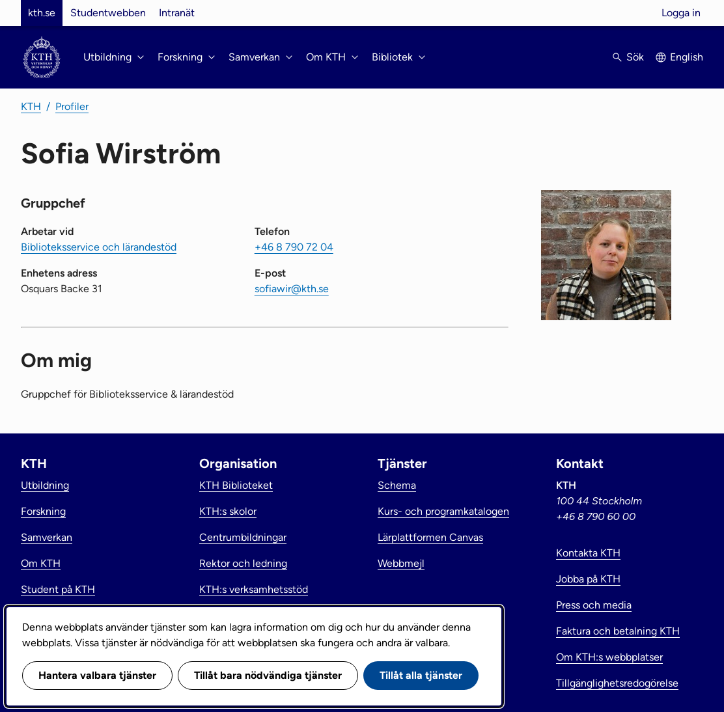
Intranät (177, 13)
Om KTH (41, 563)
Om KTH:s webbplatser (609, 657)
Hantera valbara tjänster (97, 675)
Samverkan (46, 537)
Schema (397, 485)
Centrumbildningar (242, 537)
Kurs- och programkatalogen (443, 511)
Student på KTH (58, 589)
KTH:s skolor (228, 511)
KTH (31, 106)
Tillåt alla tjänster (421, 675)
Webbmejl (401, 563)
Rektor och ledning (243, 563)
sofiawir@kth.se (292, 288)
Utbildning (45, 485)
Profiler (72, 106)
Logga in (681, 13)
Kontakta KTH (588, 553)
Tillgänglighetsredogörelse (617, 683)
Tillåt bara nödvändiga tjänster (268, 675)
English (686, 57)
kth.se (41, 13)
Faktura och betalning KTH (618, 631)
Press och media (594, 605)
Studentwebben (108, 13)
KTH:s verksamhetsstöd (253, 589)
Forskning (43, 511)
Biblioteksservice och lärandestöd (98, 247)
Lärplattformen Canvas (430, 537)
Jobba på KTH (588, 579)
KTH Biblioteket (236, 485)
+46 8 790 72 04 (294, 247)
